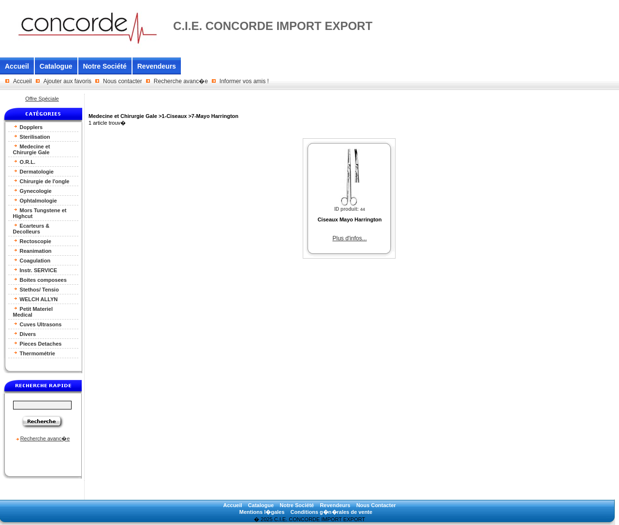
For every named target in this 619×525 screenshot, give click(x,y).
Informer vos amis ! (244, 81)
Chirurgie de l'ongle (41, 181)
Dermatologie (33, 171)
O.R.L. (24, 162)
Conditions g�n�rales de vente (331, 512)
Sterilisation (31, 136)
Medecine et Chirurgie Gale (31, 149)
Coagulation (32, 260)
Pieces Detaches (37, 343)
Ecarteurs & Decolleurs (31, 228)
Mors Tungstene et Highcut (40, 213)
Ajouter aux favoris (67, 81)
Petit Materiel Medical (33, 312)
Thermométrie (34, 353)
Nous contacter (122, 81)
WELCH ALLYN (35, 299)
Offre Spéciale (42, 99)
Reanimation (32, 251)
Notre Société (105, 66)
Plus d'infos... (349, 238)
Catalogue (56, 66)
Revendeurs (156, 66)
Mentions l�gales (262, 512)
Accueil (17, 66)
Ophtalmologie (35, 200)
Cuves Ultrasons (37, 324)
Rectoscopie (32, 241)
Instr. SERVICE (35, 270)
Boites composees (40, 280)
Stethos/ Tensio (36, 289)
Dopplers (28, 127)
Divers (24, 334)
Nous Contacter (376, 505)
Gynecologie (32, 191)
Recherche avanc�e (181, 81)
